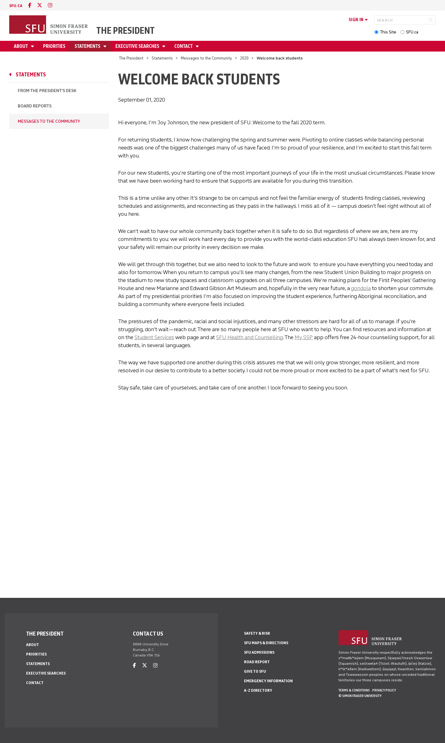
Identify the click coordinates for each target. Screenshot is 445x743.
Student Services (154, 337)
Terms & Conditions (354, 690)
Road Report (257, 661)
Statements (88, 46)
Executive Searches (137, 46)
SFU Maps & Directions (266, 642)
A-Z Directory (258, 690)
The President (125, 30)
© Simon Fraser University (360, 696)
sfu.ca (15, 5)
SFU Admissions (259, 652)
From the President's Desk (47, 90)
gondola (361, 288)
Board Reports (35, 106)
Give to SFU (255, 671)
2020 (244, 58)
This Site (388, 32)
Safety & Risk (257, 633)
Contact (184, 46)
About (21, 46)
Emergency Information (268, 680)
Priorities (54, 46)
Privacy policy (384, 690)
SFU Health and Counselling (249, 337)
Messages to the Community (206, 58)
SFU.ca (412, 32)
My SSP (304, 337)
